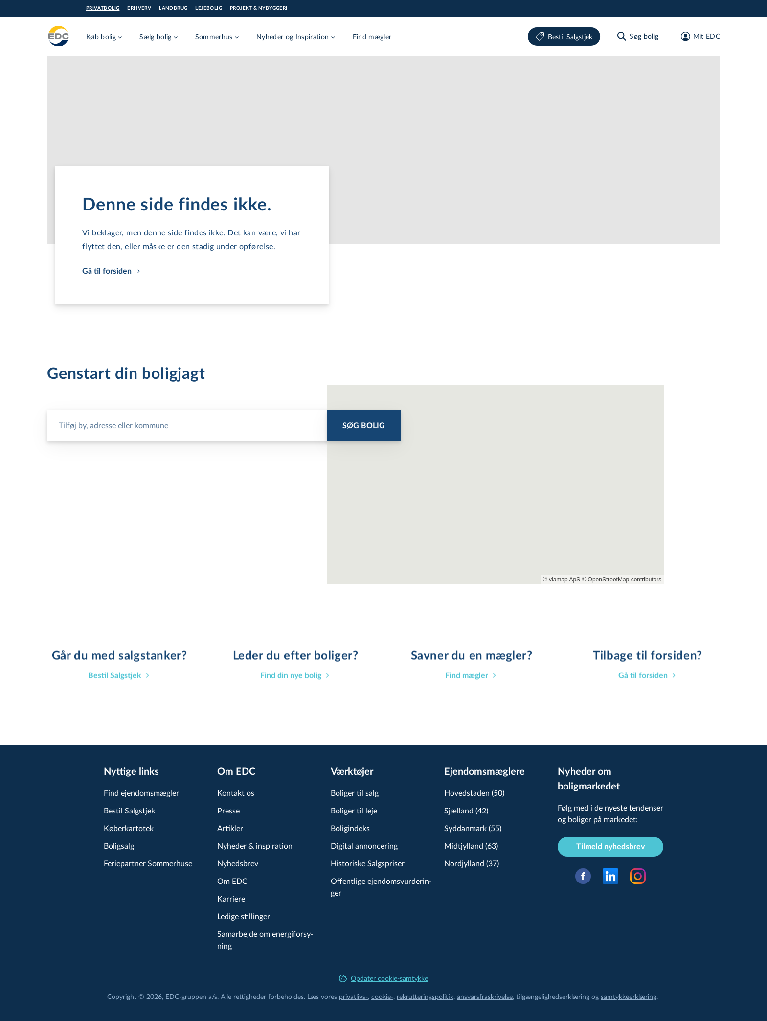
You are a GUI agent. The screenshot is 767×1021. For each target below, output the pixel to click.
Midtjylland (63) (471, 845)
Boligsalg (119, 845)
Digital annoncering (364, 845)
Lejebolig (208, 8)
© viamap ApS (561, 579)
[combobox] (224, 421)
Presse (228, 810)
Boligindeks (350, 828)
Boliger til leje (354, 810)
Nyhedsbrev (237, 863)
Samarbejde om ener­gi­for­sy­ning (265, 939)
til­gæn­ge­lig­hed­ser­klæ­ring (552, 996)
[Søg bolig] (637, 36)
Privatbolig (102, 8)
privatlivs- (353, 996)
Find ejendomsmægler (141, 792)
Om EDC (232, 880)
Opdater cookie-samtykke (383, 978)
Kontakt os (235, 792)
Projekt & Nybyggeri (259, 8)
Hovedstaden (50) (474, 792)
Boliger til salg (355, 792)
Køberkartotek (129, 828)
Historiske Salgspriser (368, 863)
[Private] (58, 36)
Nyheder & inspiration (255, 845)
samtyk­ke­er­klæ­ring (628, 996)
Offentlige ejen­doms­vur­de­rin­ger (381, 886)
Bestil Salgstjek (564, 36)
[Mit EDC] (697, 36)
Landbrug (173, 8)
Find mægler (372, 36)
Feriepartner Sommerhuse (148, 863)
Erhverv (139, 8)
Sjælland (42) (466, 810)
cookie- (382, 996)
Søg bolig (363, 426)
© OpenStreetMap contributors (621, 579)
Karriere (231, 898)
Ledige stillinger (243, 916)
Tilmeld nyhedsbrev (610, 847)
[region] (495, 484)
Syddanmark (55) (472, 828)
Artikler (230, 828)
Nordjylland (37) (471, 863)
